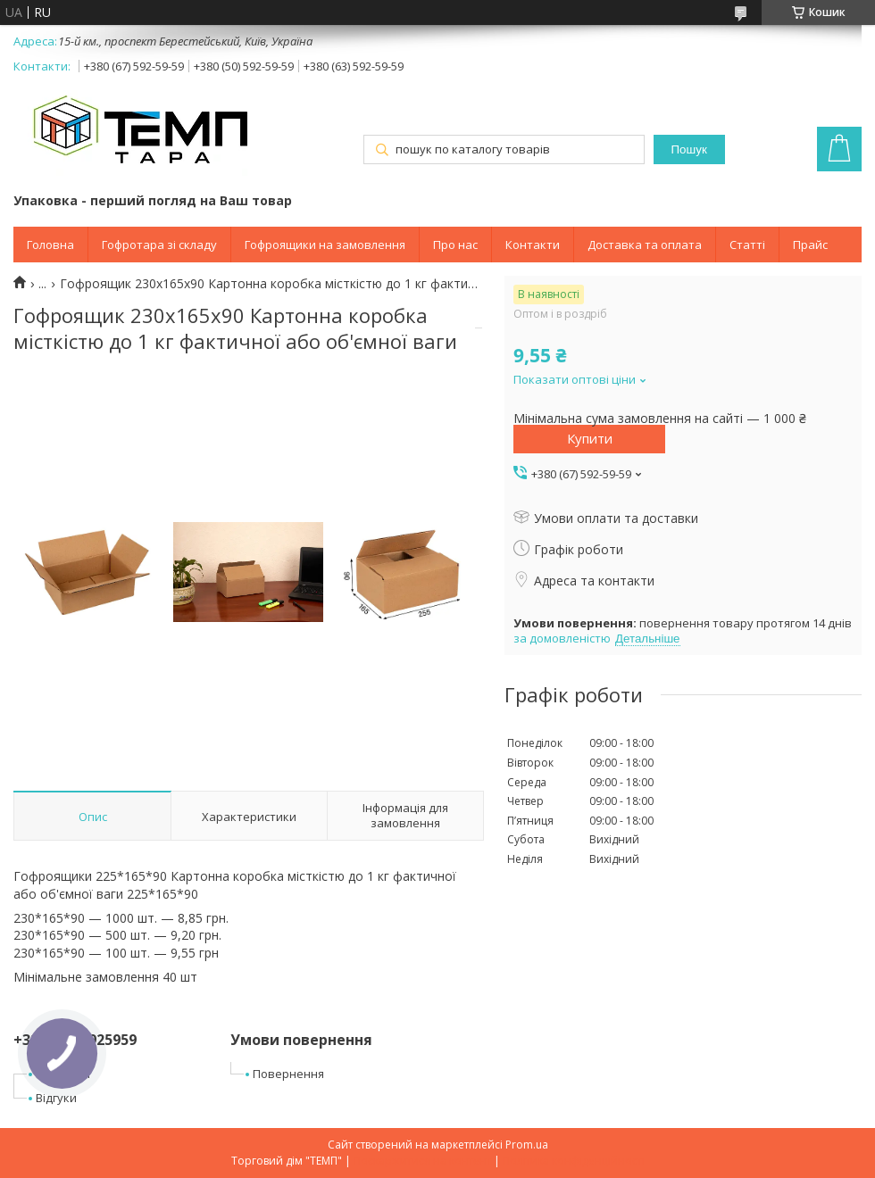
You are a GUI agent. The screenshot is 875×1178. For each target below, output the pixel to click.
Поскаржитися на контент (422, 1160)
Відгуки (56, 1098)
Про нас (455, 244)
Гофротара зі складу (159, 244)
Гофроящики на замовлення (325, 244)
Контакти (532, 244)
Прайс (810, 244)
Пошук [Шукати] (689, 149)
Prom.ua (526, 1144)
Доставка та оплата (645, 244)
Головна (50, 244)
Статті (747, 244)
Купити (589, 438)
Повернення (288, 1074)
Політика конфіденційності (574, 1160)
